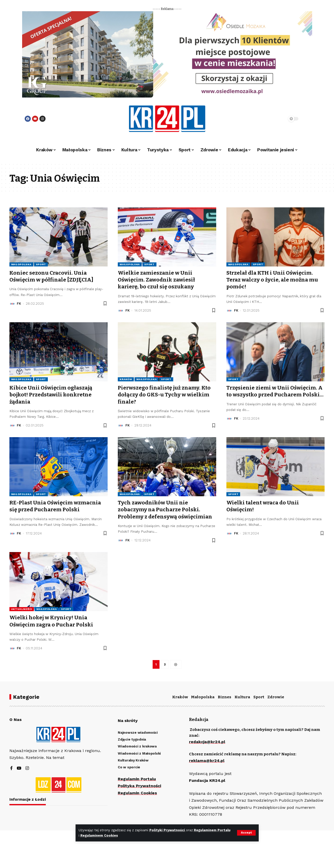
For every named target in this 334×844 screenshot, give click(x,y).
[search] (269, 118)
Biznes (224, 697)
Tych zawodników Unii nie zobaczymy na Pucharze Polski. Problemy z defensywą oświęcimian (165, 509)
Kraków (126, 379)
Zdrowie (275, 697)
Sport (41, 264)
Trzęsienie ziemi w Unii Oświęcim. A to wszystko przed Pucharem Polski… (275, 394)
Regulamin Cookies (137, 793)
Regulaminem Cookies (99, 835)
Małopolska (21, 264)
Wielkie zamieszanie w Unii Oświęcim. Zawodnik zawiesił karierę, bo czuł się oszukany (157, 280)
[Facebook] (11, 768)
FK (19, 303)
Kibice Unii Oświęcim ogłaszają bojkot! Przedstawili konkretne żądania (51, 394)
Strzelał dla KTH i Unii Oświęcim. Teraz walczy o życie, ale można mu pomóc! (273, 280)
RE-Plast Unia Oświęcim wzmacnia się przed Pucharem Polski (56, 506)
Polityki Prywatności (167, 830)
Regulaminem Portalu (212, 830)
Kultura (242, 697)
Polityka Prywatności (140, 786)
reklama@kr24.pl (206, 760)
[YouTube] (19, 768)
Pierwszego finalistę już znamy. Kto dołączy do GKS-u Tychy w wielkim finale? (165, 394)
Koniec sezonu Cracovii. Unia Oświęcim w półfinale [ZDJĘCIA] (51, 276)
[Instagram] (27, 768)
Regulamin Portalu (137, 779)
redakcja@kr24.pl (207, 742)
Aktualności (21, 609)
